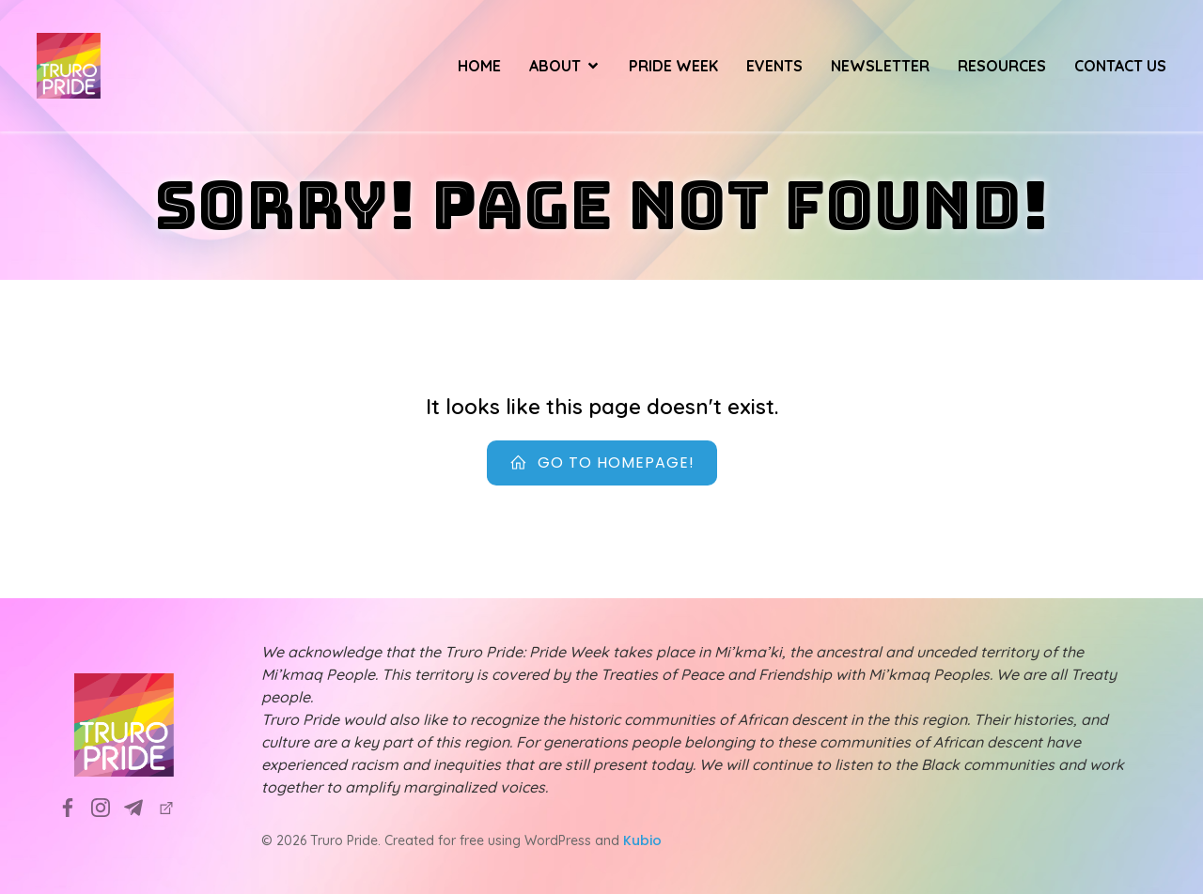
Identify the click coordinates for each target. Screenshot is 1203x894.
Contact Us (1120, 65)
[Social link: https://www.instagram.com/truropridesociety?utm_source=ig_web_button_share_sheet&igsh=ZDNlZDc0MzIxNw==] (107, 807)
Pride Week (673, 65)
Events (774, 65)
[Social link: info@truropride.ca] (140, 807)
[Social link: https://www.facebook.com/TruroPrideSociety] (74, 807)
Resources (1002, 65)
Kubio (642, 840)
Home (479, 65)
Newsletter (880, 65)
